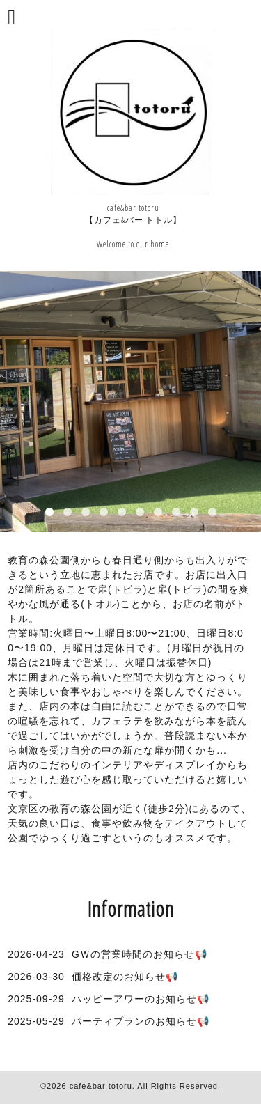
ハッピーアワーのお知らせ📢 (140, 998)
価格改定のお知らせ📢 (125, 976)
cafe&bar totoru (101, 1086)
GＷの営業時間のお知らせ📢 (139, 954)
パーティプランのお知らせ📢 (140, 1021)
